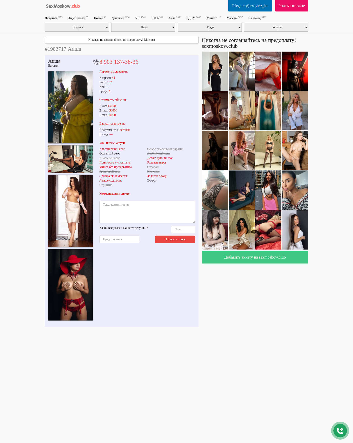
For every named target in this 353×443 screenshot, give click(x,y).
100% (157, 18)
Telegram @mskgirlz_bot (250, 6)
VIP (140, 18)
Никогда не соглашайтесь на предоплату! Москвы (121, 39)
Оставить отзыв (175, 239)
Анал (175, 18)
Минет (214, 18)
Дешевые (121, 18)
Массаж (234, 18)
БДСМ (194, 18)
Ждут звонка (78, 18)
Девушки (54, 18)
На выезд (257, 18)
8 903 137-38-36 (119, 62)
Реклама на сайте (292, 6)
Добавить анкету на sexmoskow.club (255, 257)
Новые (100, 18)
